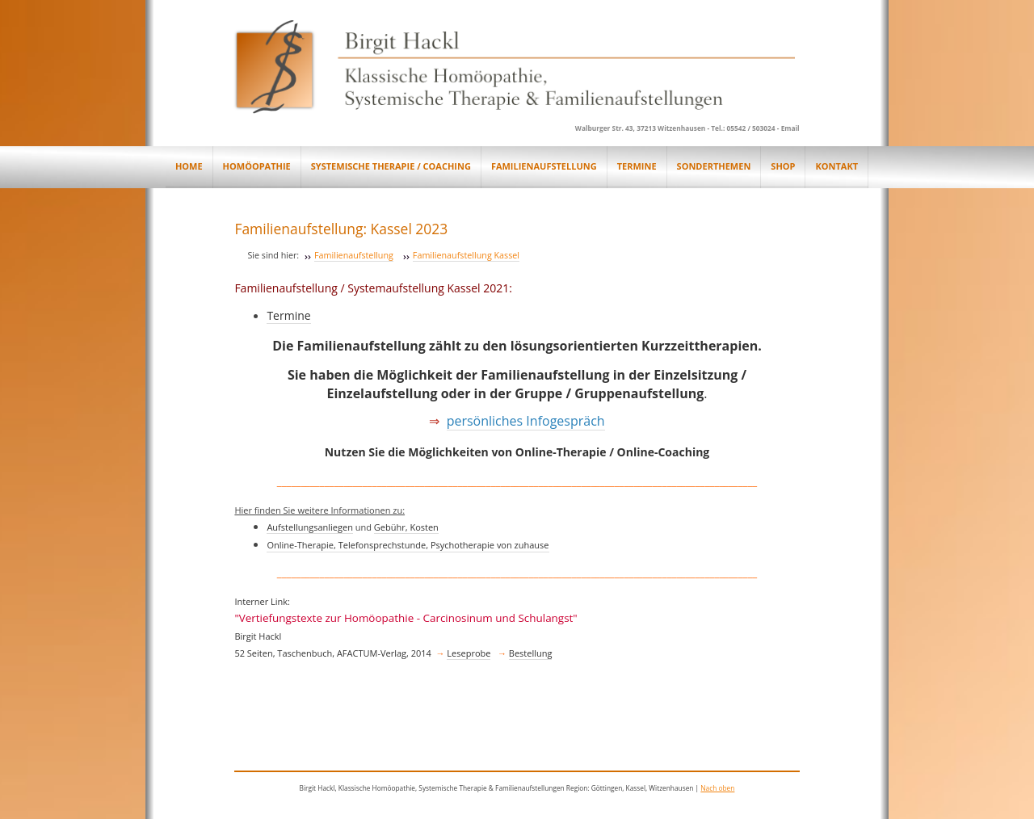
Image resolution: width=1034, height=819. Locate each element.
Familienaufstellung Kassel (466, 255)
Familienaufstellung (353, 255)
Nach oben (717, 787)
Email (790, 128)
